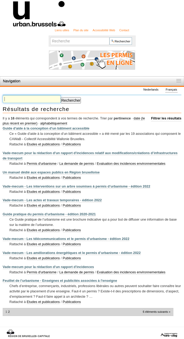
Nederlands (150, 89)
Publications (72, 144)
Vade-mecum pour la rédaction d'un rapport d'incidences (48, 267)
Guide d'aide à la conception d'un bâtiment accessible (46, 128)
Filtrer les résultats (166, 118)
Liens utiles (62, 30)
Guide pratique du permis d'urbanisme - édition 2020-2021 (49, 214)
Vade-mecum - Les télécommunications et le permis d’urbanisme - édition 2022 (66, 239)
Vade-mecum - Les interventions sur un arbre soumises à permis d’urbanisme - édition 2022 (76, 186)
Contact (124, 30)
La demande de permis (76, 164)
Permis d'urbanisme (42, 164)
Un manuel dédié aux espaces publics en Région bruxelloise (51, 172)
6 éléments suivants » (156, 311)
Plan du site (81, 30)
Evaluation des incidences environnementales (131, 164)
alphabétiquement (53, 123)
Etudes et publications (43, 144)
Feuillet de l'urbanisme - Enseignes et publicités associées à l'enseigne (60, 281)
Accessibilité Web (104, 30)
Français (171, 89)
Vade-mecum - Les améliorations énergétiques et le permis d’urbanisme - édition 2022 (72, 253)
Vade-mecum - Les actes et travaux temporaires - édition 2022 (52, 200)
